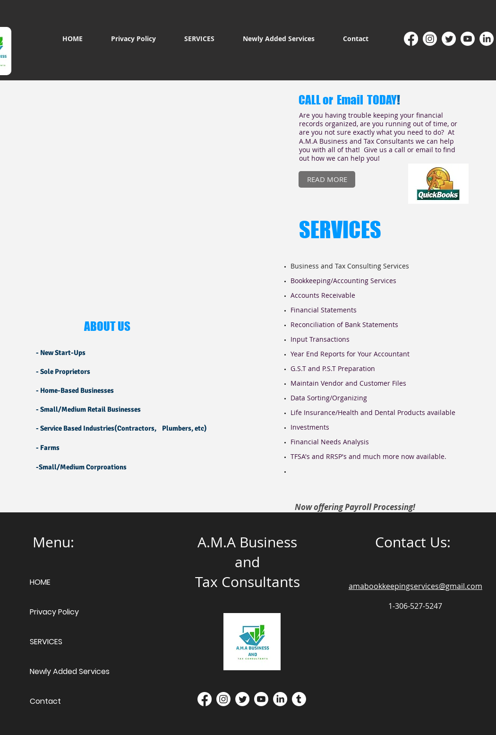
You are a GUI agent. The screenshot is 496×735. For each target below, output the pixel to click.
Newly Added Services (70, 671)
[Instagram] (430, 39)
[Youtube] (468, 39)
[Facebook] (411, 39)
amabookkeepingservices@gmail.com (415, 586)
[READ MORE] (327, 179)
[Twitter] (449, 39)
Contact (45, 701)
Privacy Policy (54, 611)
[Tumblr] (299, 699)
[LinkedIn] (486, 39)
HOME (40, 582)
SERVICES (46, 641)
